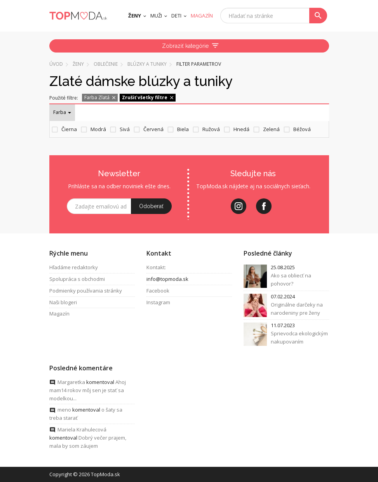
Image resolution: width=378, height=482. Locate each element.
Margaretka (71, 382)
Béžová (302, 129)
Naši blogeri (63, 302)
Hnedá (241, 129)
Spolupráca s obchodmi (77, 278)
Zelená (271, 129)
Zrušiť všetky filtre (148, 97)
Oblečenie (106, 64)
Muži (156, 15)
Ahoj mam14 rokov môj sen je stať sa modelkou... (87, 390)
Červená (153, 129)
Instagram (158, 302)
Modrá (98, 129)
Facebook (157, 290)
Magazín (59, 313)
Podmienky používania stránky (85, 290)
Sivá (125, 129)
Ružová (211, 129)
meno (64, 410)
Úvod (56, 64)
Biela (183, 129)
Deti (176, 15)
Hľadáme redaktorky (73, 267)
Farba (62, 112)
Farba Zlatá (100, 97)
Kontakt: (156, 267)
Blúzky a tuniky (147, 64)
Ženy (134, 15)
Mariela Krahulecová (81, 429)
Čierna (69, 129)
